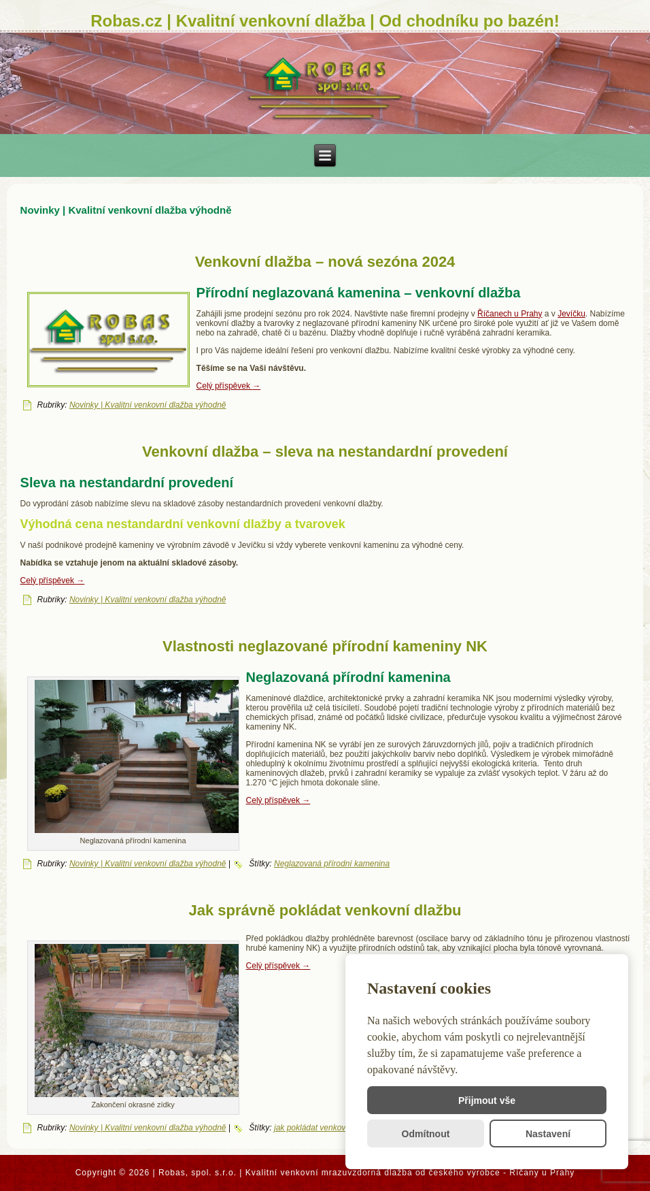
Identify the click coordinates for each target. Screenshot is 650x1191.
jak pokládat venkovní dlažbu (326, 1127)
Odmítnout (426, 1133)
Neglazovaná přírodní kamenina (332, 863)
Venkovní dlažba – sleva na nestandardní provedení (325, 451)
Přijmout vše (486, 1100)
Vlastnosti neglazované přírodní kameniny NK (325, 646)
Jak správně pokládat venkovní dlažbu (324, 910)
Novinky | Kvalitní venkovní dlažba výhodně (147, 405)
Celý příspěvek (228, 386)
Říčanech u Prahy (509, 314)
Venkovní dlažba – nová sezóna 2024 (325, 261)
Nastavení (548, 1133)
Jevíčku (571, 314)
